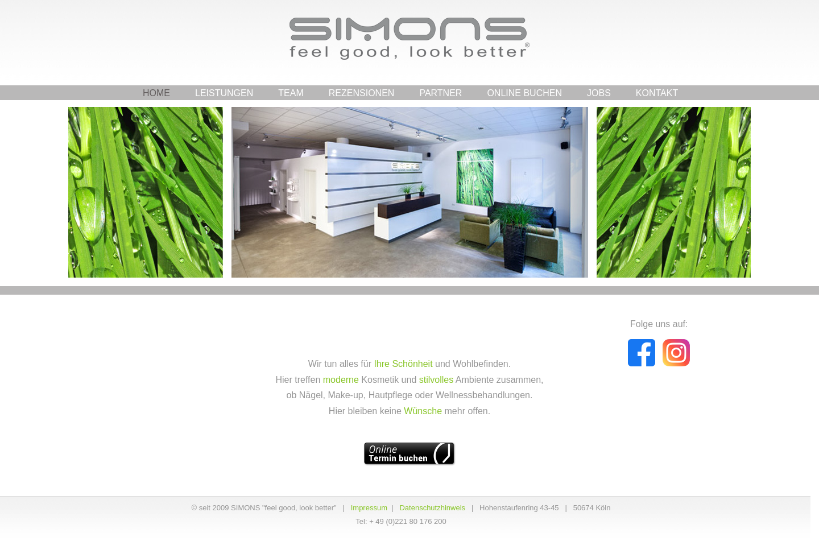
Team (290, 93)
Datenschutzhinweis (432, 507)
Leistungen (224, 93)
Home (156, 93)
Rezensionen (362, 93)
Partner (440, 93)
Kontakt (657, 93)
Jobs (599, 93)
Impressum (369, 507)
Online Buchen (524, 93)
